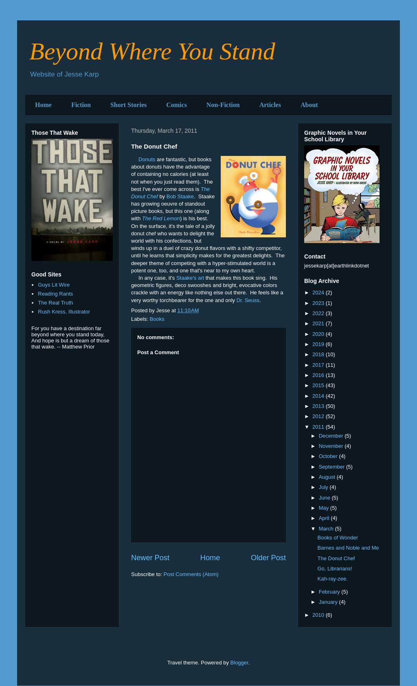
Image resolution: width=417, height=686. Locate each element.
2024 (319, 292)
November (332, 446)
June (325, 498)
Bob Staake (180, 196)
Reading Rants (55, 294)
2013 (319, 406)
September (332, 467)
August (328, 477)
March (327, 529)
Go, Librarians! (334, 568)
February (330, 592)
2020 (319, 334)
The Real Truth (55, 303)
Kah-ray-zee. (332, 579)
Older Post (268, 558)
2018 (319, 354)
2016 (319, 375)
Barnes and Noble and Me (348, 548)
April (325, 518)
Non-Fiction (223, 104)
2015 (319, 385)
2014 (319, 396)
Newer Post (150, 558)
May (324, 508)
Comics (176, 104)
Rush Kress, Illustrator (64, 312)
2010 (319, 615)
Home (43, 104)
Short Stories (128, 104)
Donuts (146, 159)
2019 (319, 344)
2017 (319, 365)
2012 (319, 416)
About (309, 104)
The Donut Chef (336, 558)
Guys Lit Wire (54, 285)
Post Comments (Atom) (191, 574)
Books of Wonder (337, 538)
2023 (319, 303)
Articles (270, 104)
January (329, 602)
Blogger (239, 663)
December (332, 436)
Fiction (81, 104)
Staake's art (190, 278)
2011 (319, 427)
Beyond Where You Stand (152, 51)
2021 (319, 323)
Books (157, 319)
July (324, 487)
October (329, 456)
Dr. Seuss (248, 300)
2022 (319, 313)
